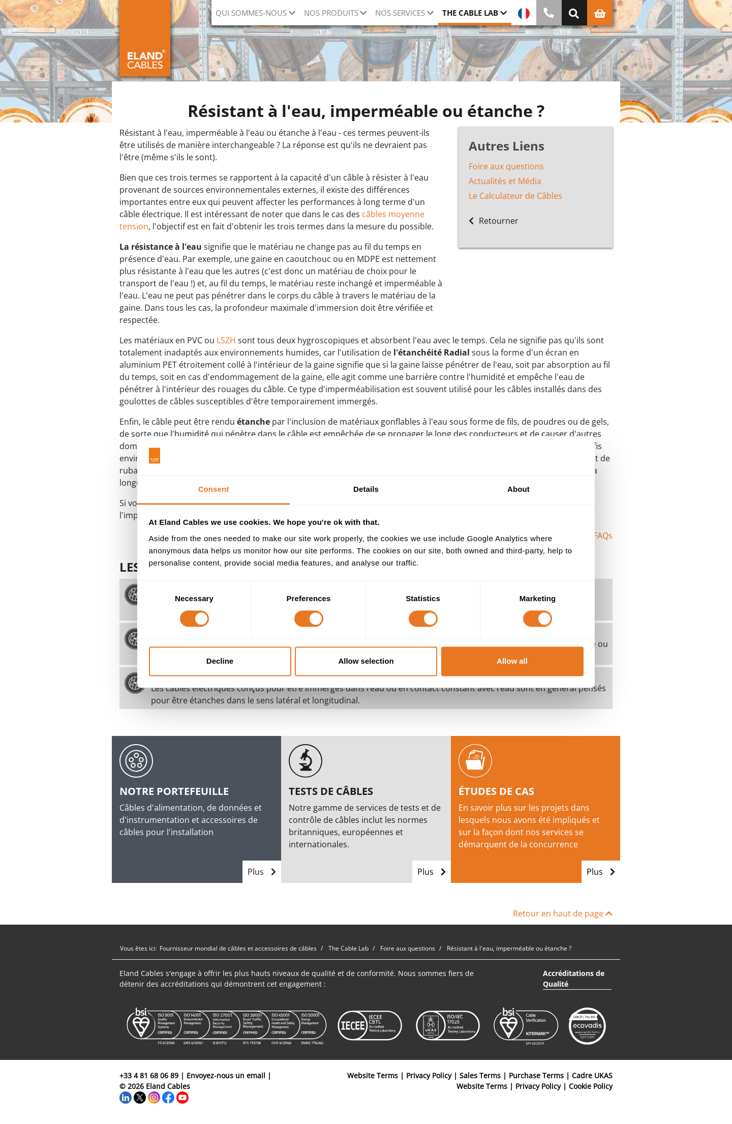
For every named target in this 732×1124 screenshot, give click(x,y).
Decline (219, 661)
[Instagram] (154, 1097)
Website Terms (372, 1075)
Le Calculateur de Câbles (515, 195)
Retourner (493, 220)
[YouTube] (182, 1097)
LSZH (226, 340)
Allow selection (365, 661)
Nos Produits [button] (331, 13)
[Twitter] (140, 1097)
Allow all (512, 661)
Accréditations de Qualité (573, 978)
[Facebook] (168, 1097)
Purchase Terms (536, 1075)
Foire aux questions (506, 166)
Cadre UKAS (592, 1075)
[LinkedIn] (125, 1097)
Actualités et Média (505, 181)
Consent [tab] (213, 489)
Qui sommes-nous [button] (251, 13)
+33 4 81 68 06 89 (148, 1075)
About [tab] (518, 489)
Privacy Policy (428, 1075)
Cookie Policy (591, 1086)
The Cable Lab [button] (470, 13)
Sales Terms (480, 1075)
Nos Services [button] (400, 13)
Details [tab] (366, 489)
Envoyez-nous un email (226, 1075)
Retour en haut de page (563, 913)
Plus (262, 871)
